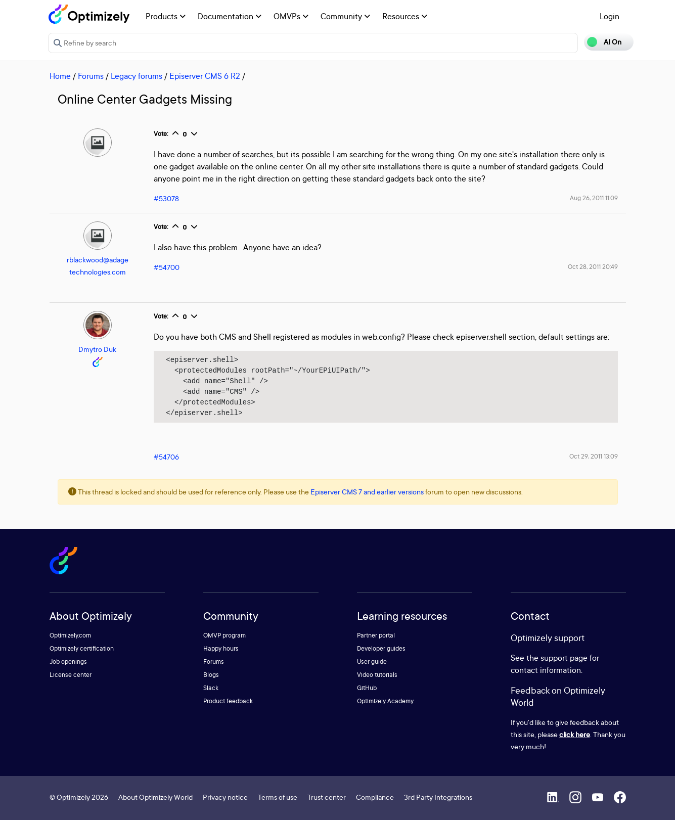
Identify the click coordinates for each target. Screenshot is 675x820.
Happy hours (221, 648)
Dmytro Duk (97, 349)
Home (60, 75)
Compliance (375, 797)
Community (345, 16)
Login (609, 16)
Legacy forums (136, 75)
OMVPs (291, 16)
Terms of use (277, 797)
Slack (210, 688)
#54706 (166, 457)
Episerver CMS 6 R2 (204, 75)
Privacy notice (225, 797)
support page (564, 657)
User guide (372, 661)
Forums (91, 75)
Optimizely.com (70, 635)
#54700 (166, 267)
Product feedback (228, 701)
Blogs (211, 674)
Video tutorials (377, 674)
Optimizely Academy (385, 701)
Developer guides (381, 648)
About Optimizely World (155, 797)
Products (166, 16)
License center (71, 674)
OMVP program (224, 635)
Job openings (68, 661)
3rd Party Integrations (438, 797)
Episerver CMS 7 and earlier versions (367, 491)
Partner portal (376, 635)
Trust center (326, 797)
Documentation (229, 16)
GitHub (367, 688)
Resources (404, 16)
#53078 (166, 198)
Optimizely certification (82, 648)
